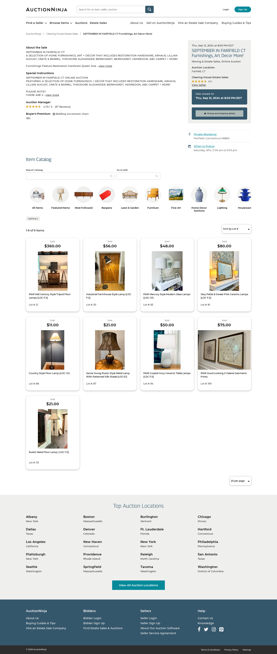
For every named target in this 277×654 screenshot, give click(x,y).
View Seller (199, 84)
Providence (92, 554)
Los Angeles (36, 542)
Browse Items (61, 23)
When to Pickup (204, 146)
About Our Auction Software (160, 628)
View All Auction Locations (138, 585)
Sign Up (242, 9)
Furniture (153, 207)
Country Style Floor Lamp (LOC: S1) (49, 373)
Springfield (92, 567)
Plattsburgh (35, 554)
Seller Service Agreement (158, 633)
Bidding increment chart (71, 113)
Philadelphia (208, 542)
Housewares (245, 207)
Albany (31, 517)
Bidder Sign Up (94, 623)
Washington (208, 567)
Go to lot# (122, 170)
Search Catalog (34, 170)
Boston (89, 517)
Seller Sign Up (150, 623)
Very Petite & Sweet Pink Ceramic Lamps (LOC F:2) (224, 296)
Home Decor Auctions (199, 209)
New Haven (92, 542)
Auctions (81, 23)
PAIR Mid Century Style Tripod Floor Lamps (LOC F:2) (50, 296)
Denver (89, 529)
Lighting (222, 207)
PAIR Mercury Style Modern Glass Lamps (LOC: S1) (166, 296)
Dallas (31, 529)
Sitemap (247, 650)
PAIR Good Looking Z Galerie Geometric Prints (224, 375)
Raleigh (146, 554)
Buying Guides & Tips (236, 23)
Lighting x (33, 218)
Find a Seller (36, 23)
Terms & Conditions (210, 650)
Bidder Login (92, 618)
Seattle (31, 567)
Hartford (204, 529)
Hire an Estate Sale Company (198, 23)
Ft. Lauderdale (152, 529)
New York (148, 542)
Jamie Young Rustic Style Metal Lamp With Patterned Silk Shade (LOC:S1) (108, 375)
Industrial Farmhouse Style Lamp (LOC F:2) (108, 296)
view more (105, 65)
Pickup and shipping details (219, 113)
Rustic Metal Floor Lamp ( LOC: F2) (49, 452)
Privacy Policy (231, 650)
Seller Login (148, 618)
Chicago (204, 517)
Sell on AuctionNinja (160, 23)
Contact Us (205, 618)
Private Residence (205, 134)
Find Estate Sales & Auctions (103, 628)
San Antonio (207, 554)
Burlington (149, 517)
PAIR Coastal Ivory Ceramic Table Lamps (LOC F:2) (166, 375)
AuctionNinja (33, 33)
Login (226, 9)
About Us (136, 23)
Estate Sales (98, 23)
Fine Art (176, 207)
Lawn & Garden (130, 207)
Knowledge (206, 623)
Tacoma (146, 567)
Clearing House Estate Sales (62, 33)
